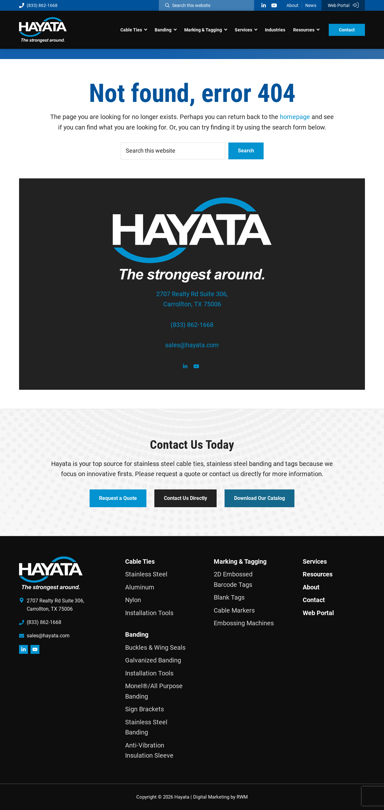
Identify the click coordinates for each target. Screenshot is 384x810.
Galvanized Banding (153, 660)
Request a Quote (118, 498)
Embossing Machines (244, 623)
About (292, 5)
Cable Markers (234, 610)
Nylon (133, 600)
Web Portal (343, 5)
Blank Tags (229, 597)
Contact (314, 600)
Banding (136, 634)
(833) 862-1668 (38, 5)
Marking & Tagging (240, 561)
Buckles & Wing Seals (155, 647)
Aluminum (139, 587)
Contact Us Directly (185, 498)
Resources (318, 574)
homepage (295, 117)
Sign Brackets (144, 709)
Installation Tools (149, 613)
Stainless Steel (146, 574)
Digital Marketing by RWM (220, 797)
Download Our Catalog (259, 498)
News (310, 5)
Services (315, 561)
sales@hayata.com (192, 345)
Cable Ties (140, 561)
